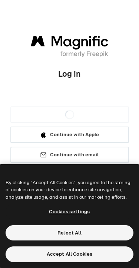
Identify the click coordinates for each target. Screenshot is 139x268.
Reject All (69, 233)
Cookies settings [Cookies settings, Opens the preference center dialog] (69, 211)
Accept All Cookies (69, 254)
